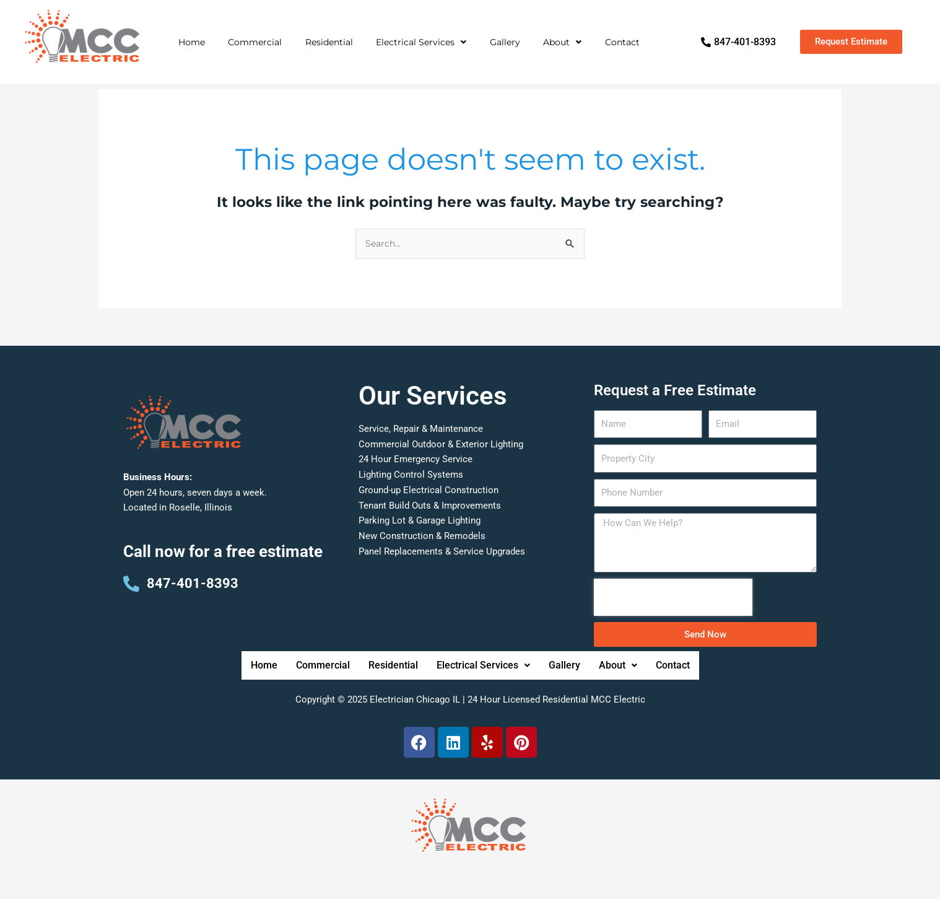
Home (191, 42)
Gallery (505, 42)
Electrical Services (421, 42)
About (562, 42)
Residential (329, 42)
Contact (622, 42)
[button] (421, 42)
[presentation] (673, 630)
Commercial (255, 42)
